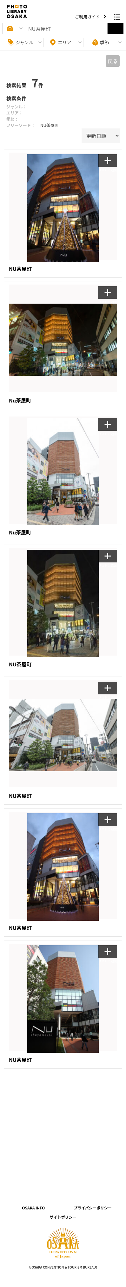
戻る (113, 61)
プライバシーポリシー (93, 1207)
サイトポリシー (63, 1217)
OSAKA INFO (33, 1207)
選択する (115, 28)
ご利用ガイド (88, 17)
